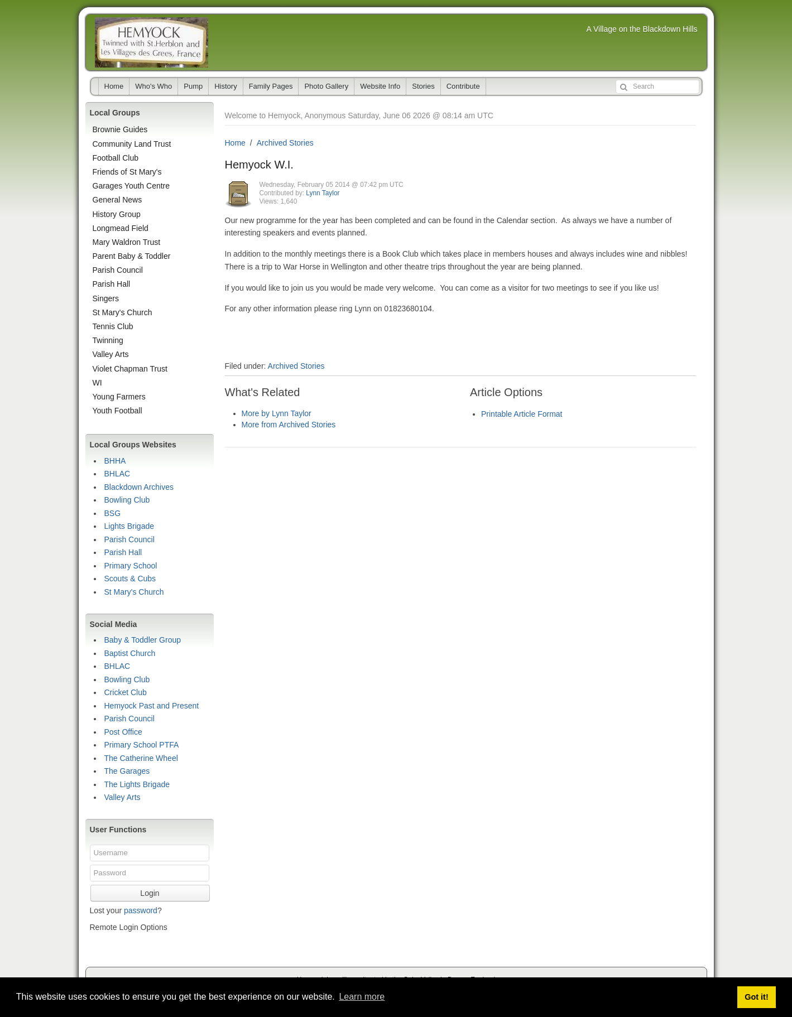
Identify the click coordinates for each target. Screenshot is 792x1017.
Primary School (130, 565)
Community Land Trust (132, 143)
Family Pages (271, 86)
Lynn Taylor (322, 193)
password (140, 910)
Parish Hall (112, 283)
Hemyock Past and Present (151, 705)
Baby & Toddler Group (142, 639)
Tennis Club (113, 326)
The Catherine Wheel (141, 758)
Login (149, 893)
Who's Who (153, 86)
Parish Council (118, 270)
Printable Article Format (522, 413)
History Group (117, 214)
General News (117, 199)
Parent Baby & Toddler (132, 256)
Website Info (380, 86)
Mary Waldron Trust (127, 242)
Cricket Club (125, 692)
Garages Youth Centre (131, 185)
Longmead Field (120, 228)
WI (97, 382)
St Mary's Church (122, 312)
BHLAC (117, 473)
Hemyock (151, 42)
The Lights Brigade (137, 784)
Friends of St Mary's (127, 171)
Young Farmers (119, 396)
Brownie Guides (120, 129)
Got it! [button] (756, 996)
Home (114, 86)
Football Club (116, 157)
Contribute (463, 86)
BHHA (115, 460)
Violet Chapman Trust (130, 368)
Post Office (123, 731)
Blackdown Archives (139, 487)
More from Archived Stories (289, 424)
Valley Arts (111, 354)
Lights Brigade (129, 526)
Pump (193, 86)
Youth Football (117, 410)
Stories (423, 86)
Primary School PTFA (141, 744)
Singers (106, 298)
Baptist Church (130, 653)
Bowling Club (127, 499)
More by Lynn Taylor (276, 413)
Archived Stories (285, 142)
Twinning (108, 340)
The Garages (127, 771)
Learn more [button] (362, 996)
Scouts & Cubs (130, 578)
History (225, 86)
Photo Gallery (326, 86)
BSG (112, 513)
